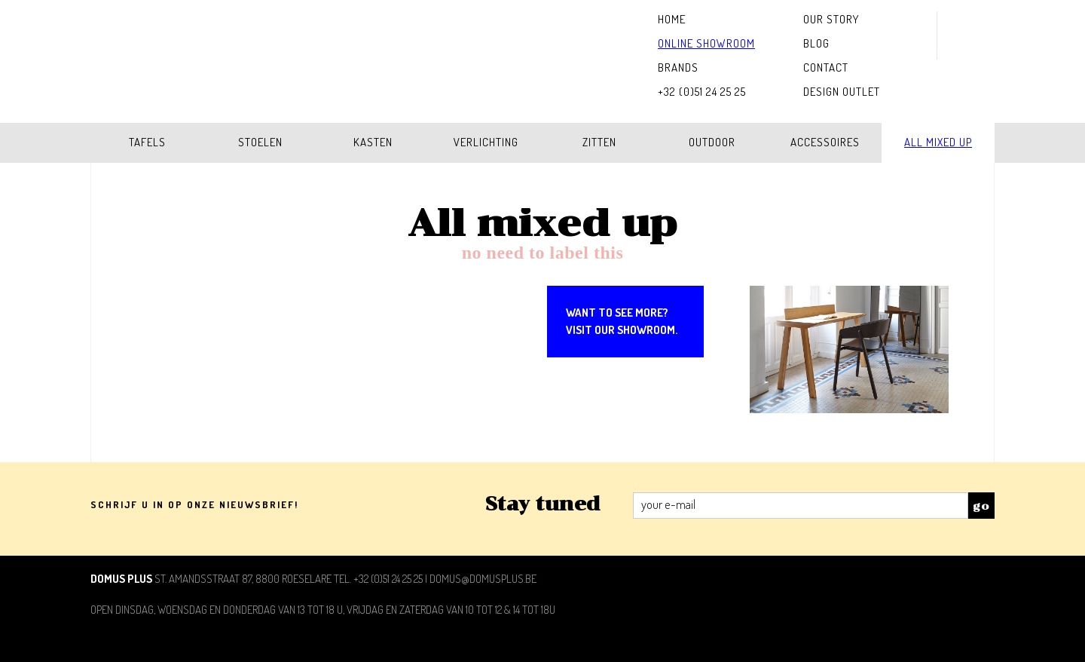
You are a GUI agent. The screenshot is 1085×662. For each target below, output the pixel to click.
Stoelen (260, 142)
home (672, 19)
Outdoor (712, 142)
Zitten (599, 142)
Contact (825, 67)
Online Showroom (706, 43)
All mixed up (938, 142)
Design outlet (841, 91)
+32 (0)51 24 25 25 (702, 91)
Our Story (831, 19)
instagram (966, 23)
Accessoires (825, 142)
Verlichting (486, 142)
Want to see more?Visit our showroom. (621, 321)
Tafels (147, 142)
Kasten (373, 142)
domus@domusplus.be (482, 579)
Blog (816, 43)
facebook (966, 47)
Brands (678, 67)
